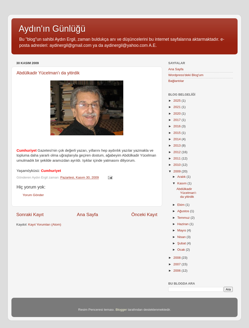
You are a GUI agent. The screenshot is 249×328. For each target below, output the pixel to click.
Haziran (183, 224)
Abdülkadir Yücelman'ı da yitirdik (48, 72)
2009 (177, 171)
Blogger (121, 309)
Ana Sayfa (87, 214)
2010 (177, 165)
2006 (177, 270)
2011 (177, 158)
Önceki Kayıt (144, 214)
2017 (177, 120)
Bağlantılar (176, 81)
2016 (177, 126)
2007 (177, 264)
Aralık (182, 177)
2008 (177, 257)
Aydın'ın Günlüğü (52, 29)
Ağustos (183, 211)
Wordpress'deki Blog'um (185, 75)
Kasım (182, 183)
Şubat (182, 243)
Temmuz (184, 217)
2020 (177, 113)
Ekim (181, 205)
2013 (177, 145)
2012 (177, 152)
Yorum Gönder (33, 195)
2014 (177, 139)
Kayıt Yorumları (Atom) (44, 224)
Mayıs (182, 230)
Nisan (182, 237)
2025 (177, 100)
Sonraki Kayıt (30, 214)
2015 (177, 133)
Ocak (181, 249)
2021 (177, 107)
